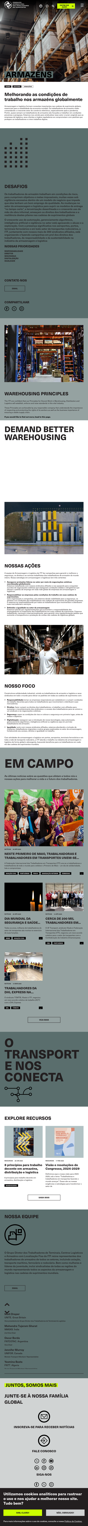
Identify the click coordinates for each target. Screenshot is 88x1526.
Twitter (36, 1461)
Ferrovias (66, 873)
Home (8, 86)
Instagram (43, 1468)
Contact (44, 1442)
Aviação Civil (11, 873)
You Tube (51, 1461)
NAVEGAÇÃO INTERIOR (50, 873)
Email (15, 288)
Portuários (24, 873)
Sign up (44, 1418)
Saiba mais (44, 1197)
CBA (48, 943)
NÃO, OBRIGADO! (65, 1512)
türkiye (16, 1008)
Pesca (35, 873)
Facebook (43, 1461)
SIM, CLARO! (22, 1512)
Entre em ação (64, 6)
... (81, 873)
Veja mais (44, 1020)
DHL (7, 1008)
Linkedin (36, 1468)
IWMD (8, 938)
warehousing (11, 1185)
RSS (51, 1468)
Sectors (17, 86)
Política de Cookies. (73, 1521)
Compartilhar (16, 302)
